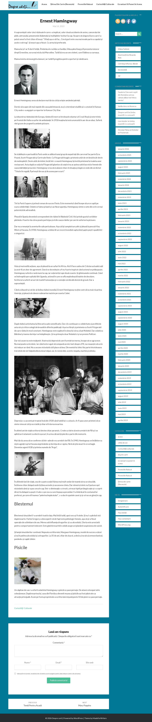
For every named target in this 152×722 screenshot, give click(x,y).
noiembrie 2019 (124, 378)
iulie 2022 (122, 251)
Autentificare (123, 507)
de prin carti (123, 455)
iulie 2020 (122, 330)
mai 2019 (122, 414)
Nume (27, 662)
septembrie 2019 (125, 390)
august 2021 (123, 312)
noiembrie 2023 (124, 197)
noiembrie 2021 (124, 293)
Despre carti (123, 112)
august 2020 (123, 324)
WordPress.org (124, 525)
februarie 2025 (124, 173)
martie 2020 (123, 354)
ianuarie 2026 (123, 149)
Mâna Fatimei (123, 49)
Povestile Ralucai (85, 4)
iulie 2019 (122, 402)
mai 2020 (122, 342)
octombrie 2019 (124, 384)
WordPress (78, 718)
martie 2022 (123, 275)
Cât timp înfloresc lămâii (128, 63)
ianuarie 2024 (123, 185)
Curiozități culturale (105, 4)
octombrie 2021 (124, 300)
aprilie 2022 (123, 269)
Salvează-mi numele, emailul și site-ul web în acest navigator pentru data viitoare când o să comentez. (49, 673)
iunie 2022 (122, 257)
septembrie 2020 (125, 318)
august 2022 (123, 245)
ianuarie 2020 (123, 366)
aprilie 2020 (123, 348)
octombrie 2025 (124, 155)
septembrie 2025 (125, 161)
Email (59, 662)
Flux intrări (122, 512)
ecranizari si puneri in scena (130, 4)
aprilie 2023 (123, 209)
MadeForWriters (100, 718)
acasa (44, 4)
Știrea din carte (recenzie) (62, 4)
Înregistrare (123, 501)
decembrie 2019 (124, 372)
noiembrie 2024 (124, 179)
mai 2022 (122, 263)
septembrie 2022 (125, 239)
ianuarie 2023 (123, 221)
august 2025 (123, 167)
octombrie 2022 (124, 233)
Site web (89, 662)
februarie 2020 (124, 360)
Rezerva (133, 106)
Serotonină (122, 70)
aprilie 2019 (123, 420)
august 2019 (123, 396)
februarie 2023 (124, 215)
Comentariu (59, 642)
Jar (119, 76)
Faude (120, 92)
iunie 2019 (122, 408)
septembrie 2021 (125, 306)
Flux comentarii (124, 519)
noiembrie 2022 (124, 227)
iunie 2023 (122, 203)
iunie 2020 (122, 336)
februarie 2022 (124, 281)
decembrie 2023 (124, 191)
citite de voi (122, 443)
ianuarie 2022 (123, 287)
